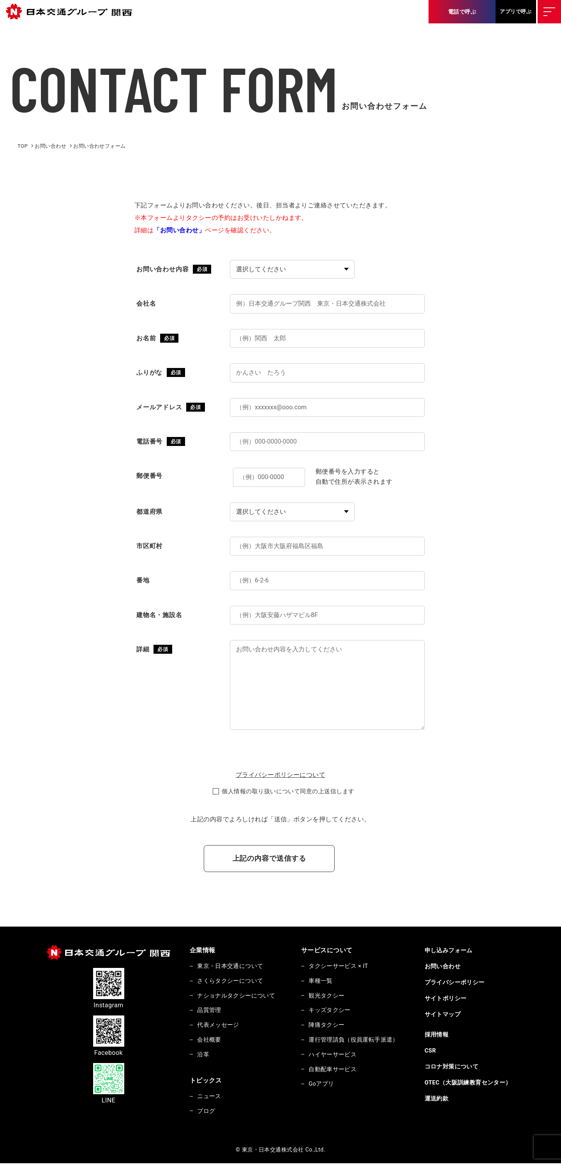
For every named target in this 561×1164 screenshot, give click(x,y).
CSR (432, 1050)
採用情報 (438, 1034)
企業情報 (202, 950)
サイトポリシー (447, 998)
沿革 (204, 1054)
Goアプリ (322, 1084)
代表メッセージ (219, 1025)
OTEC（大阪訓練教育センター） (469, 1082)
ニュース (210, 1096)
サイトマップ (444, 1014)
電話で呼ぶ (462, 12)
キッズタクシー (330, 1010)
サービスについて (327, 950)
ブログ (206, 1111)
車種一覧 (321, 980)
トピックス (206, 1080)
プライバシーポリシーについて (281, 774)
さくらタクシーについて (231, 980)
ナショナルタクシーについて (237, 995)
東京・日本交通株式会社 (72, 12)
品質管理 (210, 1010)
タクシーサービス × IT (339, 965)
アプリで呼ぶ (515, 11)
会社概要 (210, 1040)
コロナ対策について (453, 1066)
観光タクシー (327, 995)
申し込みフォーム (450, 950)
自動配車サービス (333, 1069)
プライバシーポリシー (456, 982)
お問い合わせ (444, 966)
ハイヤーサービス (333, 1054)
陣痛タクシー (327, 1025)
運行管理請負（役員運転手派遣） (354, 1040)
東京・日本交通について (231, 965)
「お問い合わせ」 (179, 230)
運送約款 (438, 1098)
